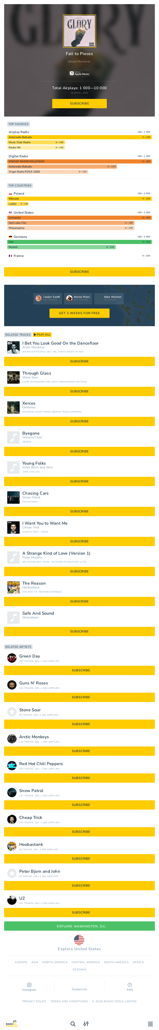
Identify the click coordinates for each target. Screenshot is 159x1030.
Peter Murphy (32, 557)
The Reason (34, 583)
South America (116, 962)
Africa (138, 962)
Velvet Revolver (79, 61)
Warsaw (14, 199)
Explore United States (79, 943)
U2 (22, 898)
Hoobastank (31, 587)
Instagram (29, 987)
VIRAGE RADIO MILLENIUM (27, 161)
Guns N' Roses (33, 683)
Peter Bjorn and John (37, 467)
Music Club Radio (19, 142)
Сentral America (86, 962)
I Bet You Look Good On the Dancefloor (60, 343)
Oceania (79, 969)
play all (42, 335)
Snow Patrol (31, 497)
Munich (13, 247)
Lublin (13, 204)
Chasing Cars (35, 493)
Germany (20, 237)
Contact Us (79, 987)
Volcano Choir (32, 437)
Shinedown (30, 617)
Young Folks (34, 463)
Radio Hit (14, 147)
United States (24, 212)
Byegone (31, 433)
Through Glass (36, 373)
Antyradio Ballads (20, 137)
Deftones (28, 407)
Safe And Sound (38, 613)
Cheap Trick (30, 527)
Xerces (28, 403)
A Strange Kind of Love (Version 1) (56, 553)
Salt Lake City (17, 223)
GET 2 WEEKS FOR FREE (79, 313)
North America (55, 962)
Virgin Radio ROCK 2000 (24, 172)
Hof (11, 242)
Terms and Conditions (69, 1001)
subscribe (79, 103)
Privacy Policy (34, 1001)
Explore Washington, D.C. (79, 926)
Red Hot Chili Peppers (41, 764)
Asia (34, 962)
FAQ (130, 987)
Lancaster (15, 218)
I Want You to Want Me (44, 523)
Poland (19, 193)
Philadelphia (16, 228)
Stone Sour (30, 377)
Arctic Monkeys (33, 347)
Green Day (29, 656)
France (19, 256)
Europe (21, 962)
